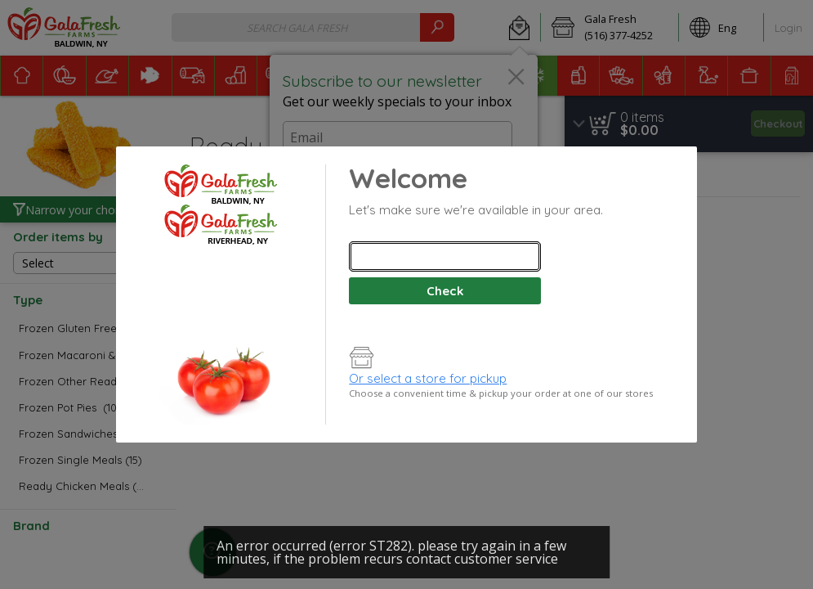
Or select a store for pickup (428, 378)
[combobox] (444, 256)
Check (445, 291)
